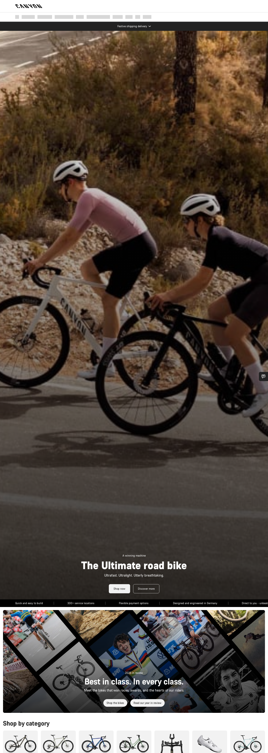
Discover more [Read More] (146, 587)
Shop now (119, 587)
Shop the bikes (115, 702)
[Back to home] (29, 6)
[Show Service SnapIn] (263, 376)
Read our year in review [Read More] (147, 702)
